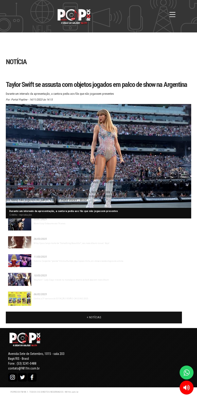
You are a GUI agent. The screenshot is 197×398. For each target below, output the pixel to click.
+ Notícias (94, 317)
